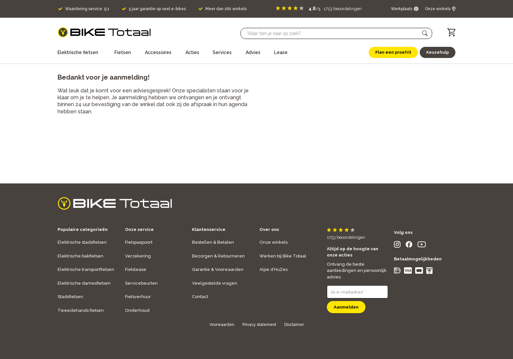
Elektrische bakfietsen (80, 256)
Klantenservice (208, 229)
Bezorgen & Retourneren (218, 256)
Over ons (269, 229)
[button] (425, 33)
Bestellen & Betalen (213, 242)
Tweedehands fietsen (81, 310)
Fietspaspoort (138, 242)
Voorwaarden (221, 324)
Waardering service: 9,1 (87, 9)
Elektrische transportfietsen (86, 269)
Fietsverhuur (138, 296)
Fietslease (135, 269)
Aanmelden (346, 307)
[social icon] (397, 246)
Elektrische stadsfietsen (82, 242)
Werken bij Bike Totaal (282, 256)
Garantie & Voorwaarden (217, 269)
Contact (200, 296)
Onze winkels (273, 242)
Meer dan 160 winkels (226, 9)
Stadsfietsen (70, 296)
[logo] (104, 32)
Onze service (139, 229)
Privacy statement (259, 324)
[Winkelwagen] (451, 32)
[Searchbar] (333, 33)
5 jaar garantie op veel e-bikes (157, 9)
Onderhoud (137, 310)
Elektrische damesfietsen (84, 283)
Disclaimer (294, 324)
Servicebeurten (141, 283)
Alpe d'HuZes (273, 269)
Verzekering (138, 256)
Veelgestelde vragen (214, 283)
